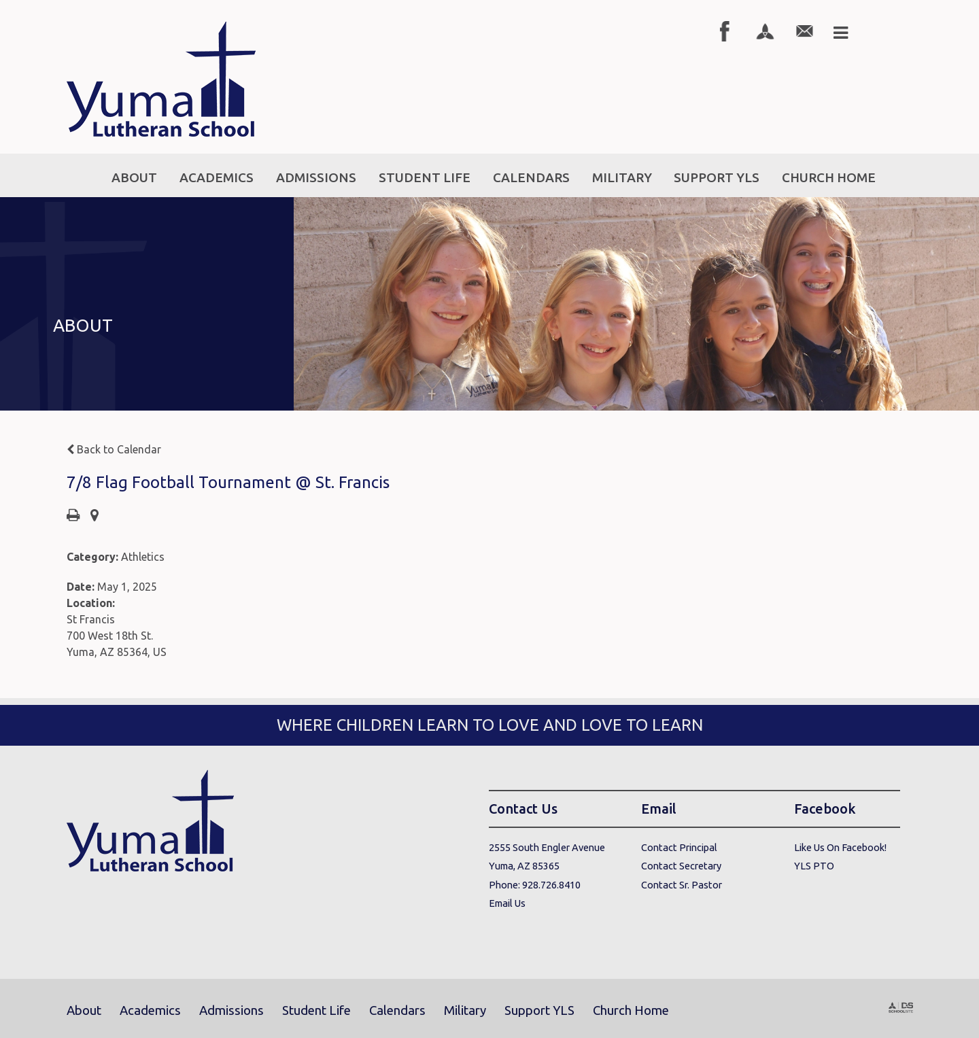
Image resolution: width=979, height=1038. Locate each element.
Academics (150, 1010)
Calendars (397, 1010)
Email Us (507, 903)
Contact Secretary (681, 865)
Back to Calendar (114, 449)
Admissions (231, 1010)
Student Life (316, 1010)
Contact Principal (679, 847)
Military (465, 1010)
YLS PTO (814, 865)
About (84, 1010)
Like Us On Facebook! (840, 847)
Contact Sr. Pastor (681, 884)
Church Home (631, 1010)
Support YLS (539, 1010)
